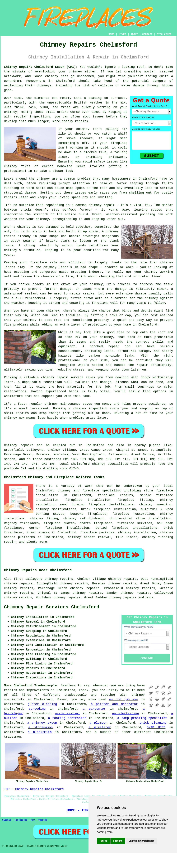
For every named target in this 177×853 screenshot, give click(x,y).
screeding (37, 709)
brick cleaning (152, 722)
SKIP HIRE (156, 727)
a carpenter (94, 709)
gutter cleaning (42, 704)
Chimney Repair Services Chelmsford (51, 607)
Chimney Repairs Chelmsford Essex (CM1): (41, 67)
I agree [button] (103, 840)
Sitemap (6, 820)
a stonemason (40, 727)
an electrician (125, 713)
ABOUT (134, 34)
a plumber (98, 722)
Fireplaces (21, 820)
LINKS (122, 34)
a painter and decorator (114, 704)
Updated (42, 820)
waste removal (67, 713)
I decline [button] (117, 840)
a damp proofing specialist (142, 718)
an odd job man (123, 699)
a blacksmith (40, 732)
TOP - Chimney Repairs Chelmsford (34, 789)
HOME (111, 34)
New (33, 820)
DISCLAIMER (164, 34)
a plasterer (99, 727)
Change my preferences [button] (141, 840)
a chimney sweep (42, 722)
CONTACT (147, 34)
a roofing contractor (67, 718)
